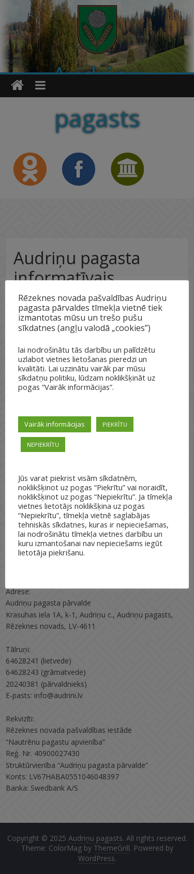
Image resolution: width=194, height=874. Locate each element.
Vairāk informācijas (54, 424)
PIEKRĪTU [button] (114, 424)
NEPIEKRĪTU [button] (43, 444)
